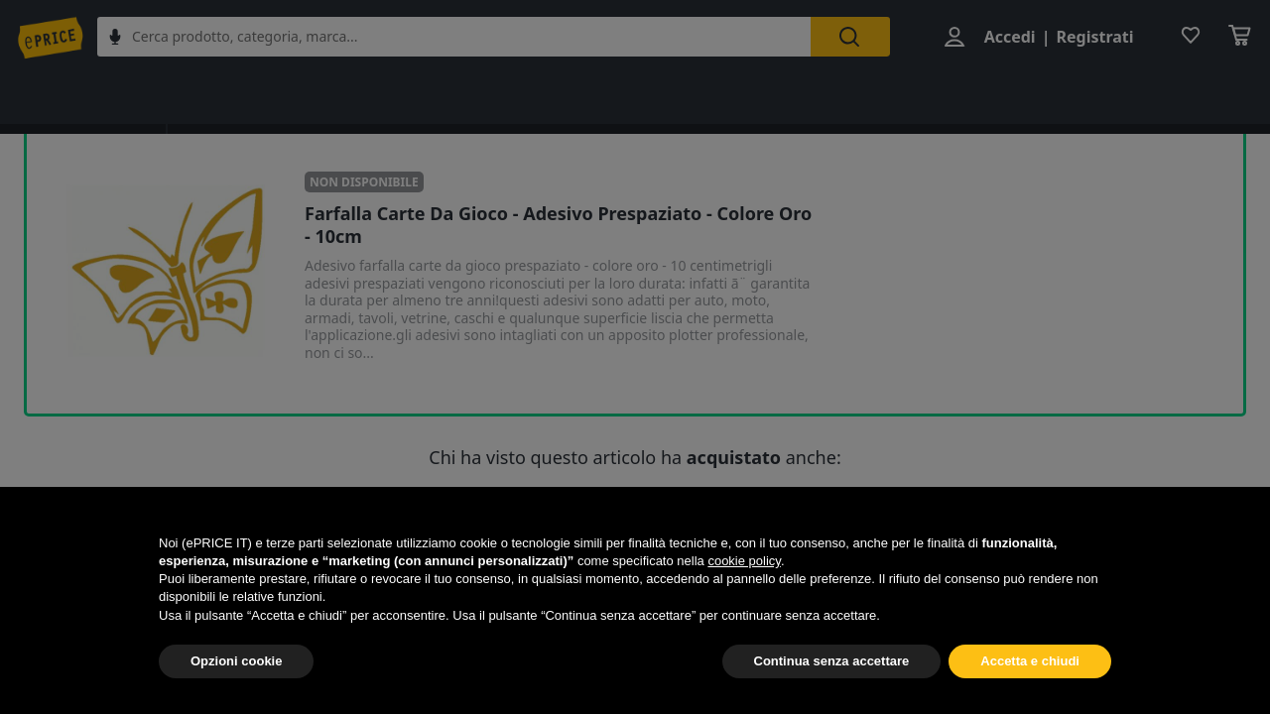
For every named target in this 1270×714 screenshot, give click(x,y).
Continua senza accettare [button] (832, 661)
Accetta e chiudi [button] (1030, 661)
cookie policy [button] (743, 560)
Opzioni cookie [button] (236, 661)
